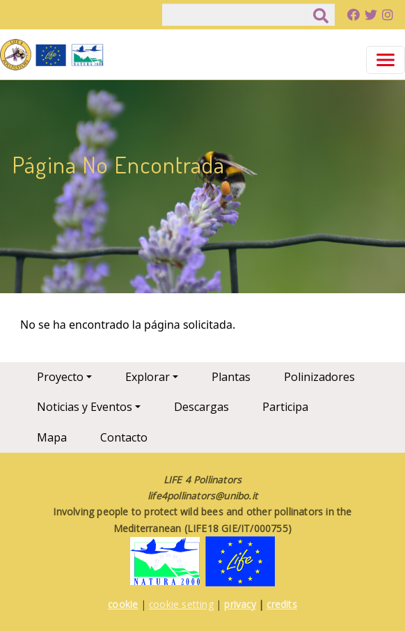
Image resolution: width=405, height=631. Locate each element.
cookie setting (181, 604)
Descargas (201, 406)
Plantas (231, 376)
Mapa (52, 437)
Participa (285, 406)
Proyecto (60, 376)
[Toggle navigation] (385, 60)
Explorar (147, 376)
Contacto (124, 437)
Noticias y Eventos (84, 406)
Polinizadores (319, 376)
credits (281, 604)
